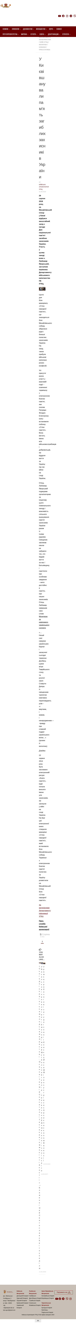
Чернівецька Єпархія (48, 1309)
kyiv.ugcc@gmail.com (9, 1321)
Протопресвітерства (10, 34)
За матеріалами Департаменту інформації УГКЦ (45, 921)
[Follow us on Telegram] (71, 16)
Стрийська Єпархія (34, 1311)
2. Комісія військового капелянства (45, 47)
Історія (33, 34)
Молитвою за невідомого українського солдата (44, 632)
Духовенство (27, 29)
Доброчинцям (53, 34)
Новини (5, 29)
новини (42, 58)
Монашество (40, 29)
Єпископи (15, 29)
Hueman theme (28, 1334)
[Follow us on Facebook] (63, 16)
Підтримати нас (61, 20)
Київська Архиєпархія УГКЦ (44, 197)
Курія (51, 29)
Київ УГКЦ (44, 53)
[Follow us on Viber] (74, 16)
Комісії (59, 29)
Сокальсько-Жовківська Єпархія (35, 1315)
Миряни (24, 34)
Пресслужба (44, 60)
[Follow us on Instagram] (67, 16)
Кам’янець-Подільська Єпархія (47, 1322)
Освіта (41, 34)
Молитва (43, 55)
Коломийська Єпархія (48, 1306)
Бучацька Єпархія (47, 1318)
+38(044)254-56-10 (8, 1318)
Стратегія (65, 34)
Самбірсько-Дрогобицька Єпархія (35, 1308)
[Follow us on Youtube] (59, 16)
